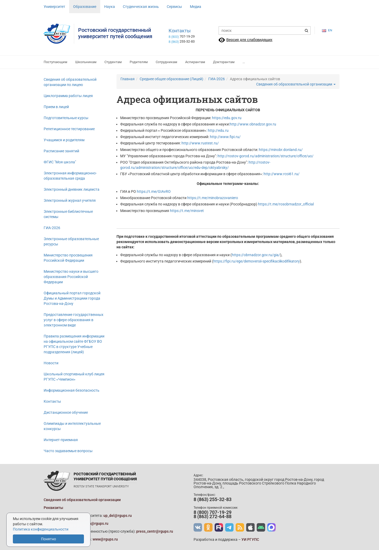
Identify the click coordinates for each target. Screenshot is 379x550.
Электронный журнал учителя (70, 200)
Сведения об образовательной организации (296, 84)
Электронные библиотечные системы (68, 214)
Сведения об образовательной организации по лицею (70, 82)
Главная (127, 79)
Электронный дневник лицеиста (71, 189)
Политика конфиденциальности (40, 529)
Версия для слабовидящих (249, 40)
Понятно (48, 539)
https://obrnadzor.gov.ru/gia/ (256, 255)
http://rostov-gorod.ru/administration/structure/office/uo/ (266, 156)
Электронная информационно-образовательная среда (70, 175)
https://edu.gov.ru (226, 118)
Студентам (113, 62)
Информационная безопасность (71, 390)
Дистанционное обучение (66, 412)
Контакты (180, 30)
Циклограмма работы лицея (68, 96)
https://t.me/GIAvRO (154, 191)
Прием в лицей (56, 107)
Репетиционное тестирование (69, 129)
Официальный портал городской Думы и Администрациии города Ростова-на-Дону (72, 298)
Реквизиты (53, 508)
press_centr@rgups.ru (154, 531)
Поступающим (55, 62)
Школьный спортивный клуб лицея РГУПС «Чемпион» (74, 376)
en (327, 30)
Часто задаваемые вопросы (68, 451)
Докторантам (224, 62)
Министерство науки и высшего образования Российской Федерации (71, 276)
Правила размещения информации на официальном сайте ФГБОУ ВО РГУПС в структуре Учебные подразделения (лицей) (74, 344)
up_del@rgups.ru (117, 515)
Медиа (195, 6)
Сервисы (174, 6)
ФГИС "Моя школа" (60, 162)
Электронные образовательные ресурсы (71, 241)
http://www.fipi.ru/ (225, 137)
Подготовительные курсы (66, 118)
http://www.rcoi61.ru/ (282, 174)
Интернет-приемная (61, 440)
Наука (109, 6)
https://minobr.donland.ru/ (281, 150)
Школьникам (86, 62)
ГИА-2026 (52, 228)
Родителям (139, 62)
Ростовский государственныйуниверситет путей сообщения (115, 33)
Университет (54, 6)
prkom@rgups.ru (94, 523)
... (243, 62)
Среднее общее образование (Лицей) (171, 79)
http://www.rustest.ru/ (200, 143)
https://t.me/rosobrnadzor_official (286, 204)
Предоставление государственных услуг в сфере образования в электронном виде (73, 319)
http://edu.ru (218, 130)
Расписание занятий (61, 151)
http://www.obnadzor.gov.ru (253, 124)
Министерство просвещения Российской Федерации (68, 258)
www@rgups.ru (105, 539)
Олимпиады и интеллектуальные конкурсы (72, 426)
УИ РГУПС (250, 539)
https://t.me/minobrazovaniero (212, 198)
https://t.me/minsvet (187, 211)
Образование (84, 6)
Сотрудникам (166, 62)
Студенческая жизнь (141, 6)
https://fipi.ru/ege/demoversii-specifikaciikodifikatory (256, 261)
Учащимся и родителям (64, 140)
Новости (51, 363)
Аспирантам (195, 62)
